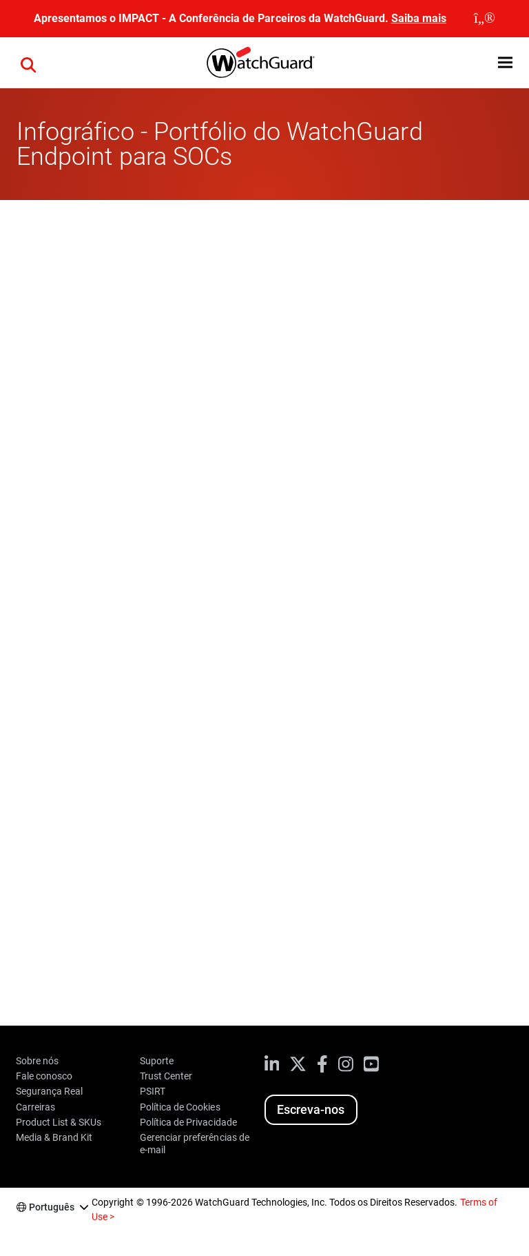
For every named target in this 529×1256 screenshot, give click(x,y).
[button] (505, 62)
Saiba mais (418, 18)
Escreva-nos (310, 1109)
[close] (484, 18)
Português (51, 1207)
